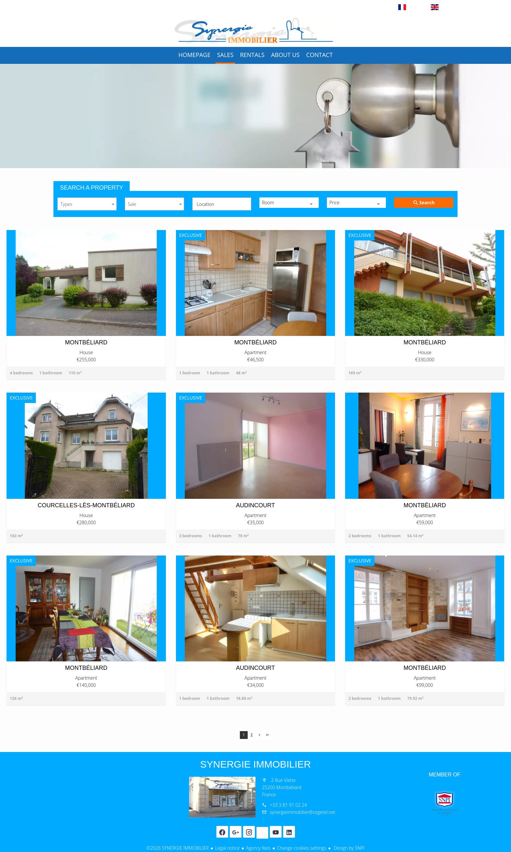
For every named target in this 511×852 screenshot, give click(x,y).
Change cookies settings (301, 848)
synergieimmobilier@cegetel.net (302, 812)
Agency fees (258, 848)
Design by (349, 848)
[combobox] (87, 203)
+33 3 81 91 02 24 (288, 805)
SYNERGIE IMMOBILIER (255, 764)
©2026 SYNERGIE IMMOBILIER (177, 848)
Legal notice (227, 848)
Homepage (255, 31)
